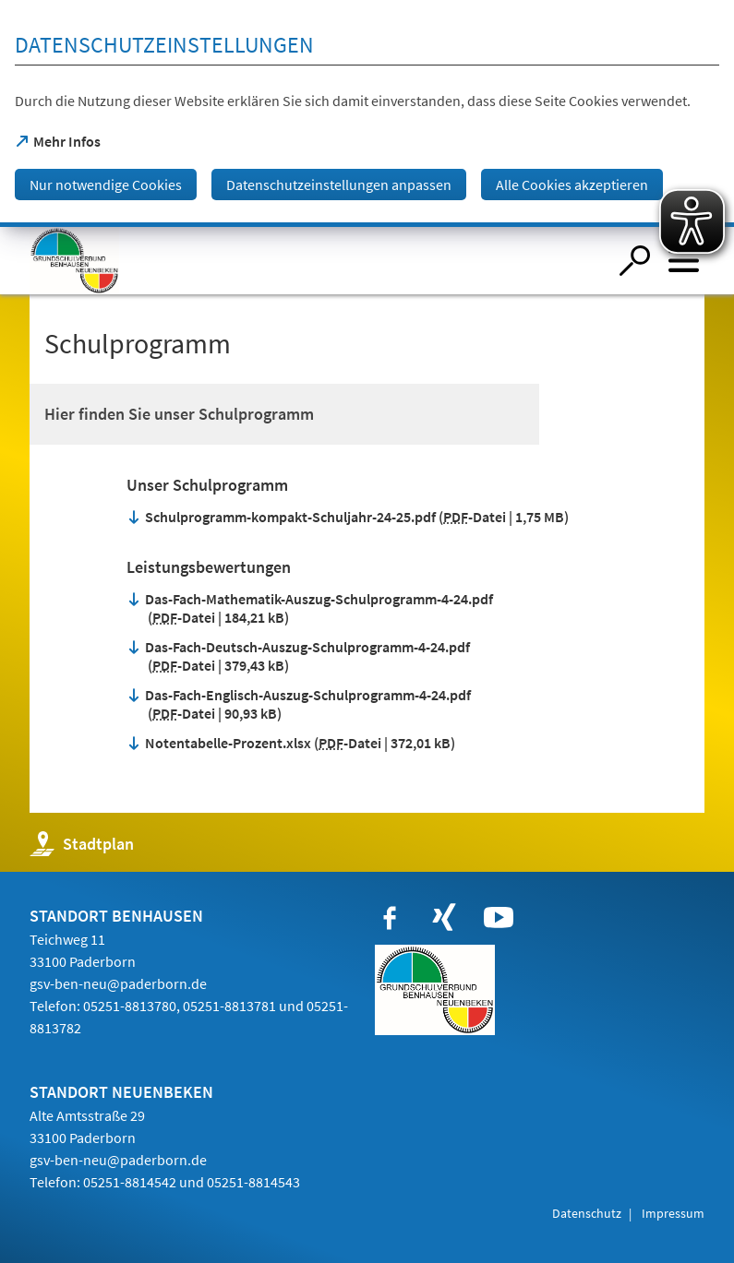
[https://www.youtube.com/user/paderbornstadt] (498, 918)
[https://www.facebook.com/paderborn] (389, 918)
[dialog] (367, 113)
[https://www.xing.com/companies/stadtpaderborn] (444, 918)
